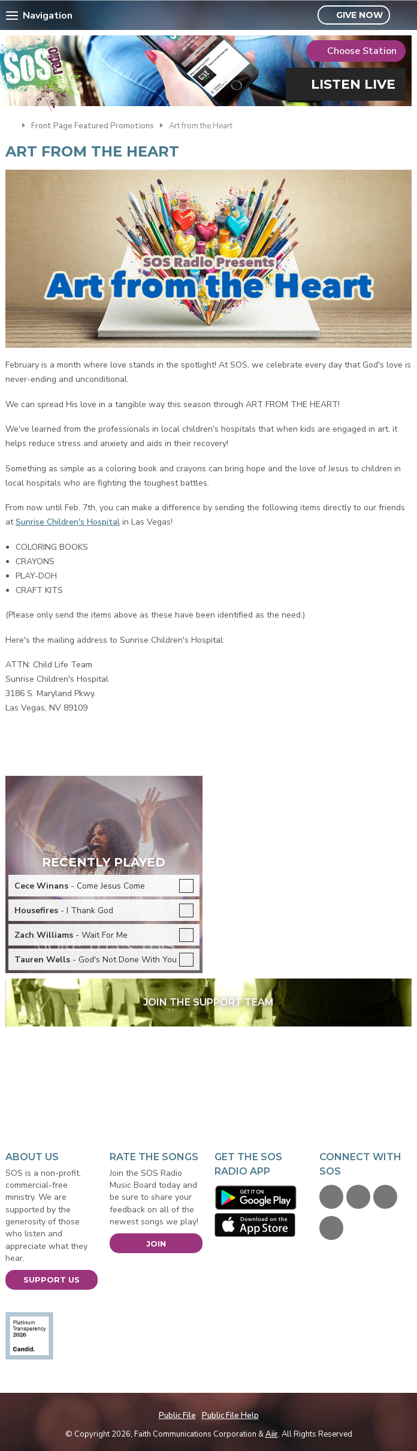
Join (156, 1243)
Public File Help (230, 1415)
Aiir (271, 1434)
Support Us (51, 1279)
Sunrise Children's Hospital (68, 522)
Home (10, 124)
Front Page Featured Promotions (92, 126)
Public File (177, 1415)
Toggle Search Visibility (404, 15)
